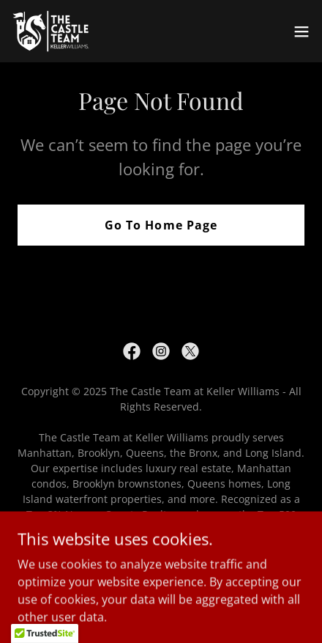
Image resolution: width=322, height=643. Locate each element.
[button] (301, 31)
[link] (62, 31)
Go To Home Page (161, 225)
